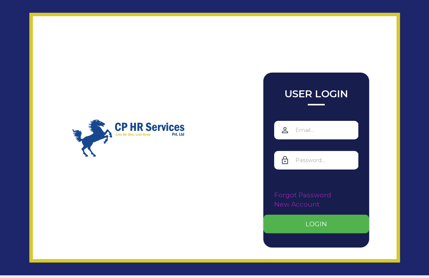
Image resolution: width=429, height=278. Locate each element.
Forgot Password (302, 195)
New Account (297, 204)
